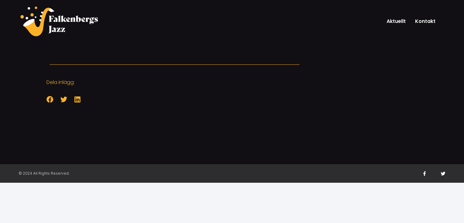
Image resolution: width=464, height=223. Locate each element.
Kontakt (425, 21)
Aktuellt (396, 21)
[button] (50, 99)
